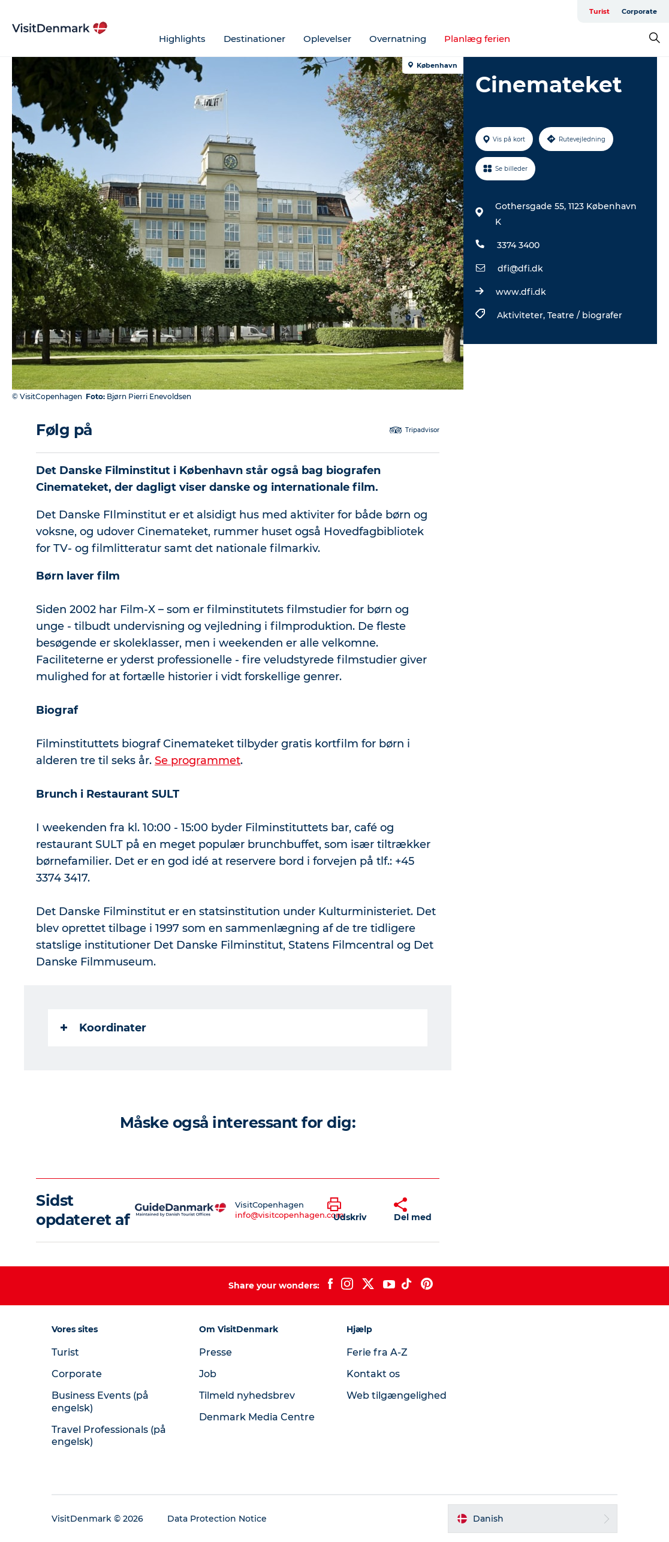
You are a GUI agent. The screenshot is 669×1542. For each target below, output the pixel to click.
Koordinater (103, 1027)
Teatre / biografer (584, 315)
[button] (351, 1210)
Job (207, 1374)
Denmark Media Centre (257, 1417)
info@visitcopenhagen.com (289, 1215)
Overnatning (397, 38)
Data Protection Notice (217, 1518)
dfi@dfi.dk (520, 268)
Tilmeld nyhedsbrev (247, 1395)
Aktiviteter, (522, 315)
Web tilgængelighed (396, 1395)
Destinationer (254, 38)
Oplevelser (327, 38)
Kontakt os (373, 1374)
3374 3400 (518, 245)
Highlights (182, 38)
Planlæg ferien (477, 38)
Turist (599, 11)
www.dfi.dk (521, 291)
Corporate (639, 11)
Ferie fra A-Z (377, 1352)
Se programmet (197, 760)
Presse (215, 1352)
